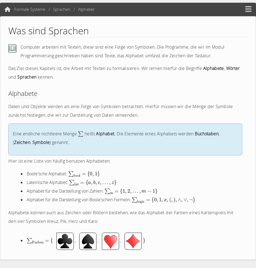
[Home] (8, 9)
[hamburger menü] (248, 9)
